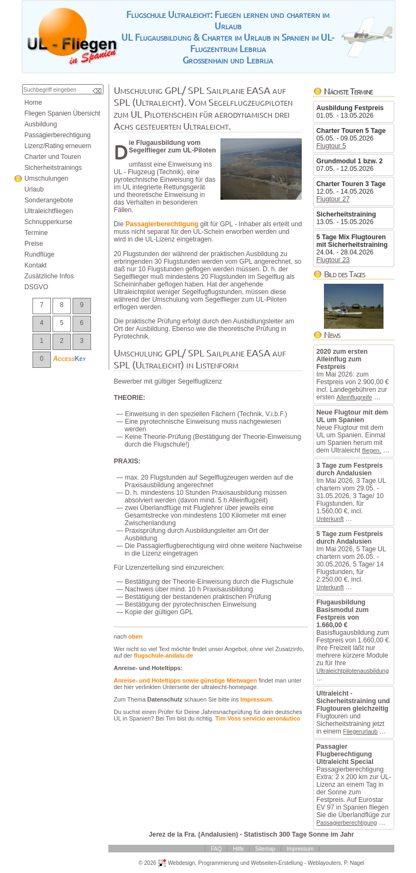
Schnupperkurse (48, 222)
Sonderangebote (48, 200)
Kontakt (35, 265)
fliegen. (371, 450)
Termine (36, 233)
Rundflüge (39, 254)
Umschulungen (46, 178)
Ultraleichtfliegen (48, 211)
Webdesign (181, 862)
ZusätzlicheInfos (49, 276)
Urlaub (34, 189)
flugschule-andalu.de (163, 655)
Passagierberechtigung (346, 822)
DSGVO (36, 287)
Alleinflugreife (354, 397)
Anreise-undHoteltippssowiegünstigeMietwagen (185, 680)
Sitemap (265, 849)
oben (135, 636)
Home (33, 102)
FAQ (216, 849)
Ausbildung (40, 124)
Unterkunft (329, 518)
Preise (33, 243)
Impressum (256, 699)
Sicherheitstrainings (53, 167)
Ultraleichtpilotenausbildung (352, 670)
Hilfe (238, 849)
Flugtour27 (333, 199)
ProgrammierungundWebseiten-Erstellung (250, 862)
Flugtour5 (331, 146)
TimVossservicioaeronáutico (257, 718)
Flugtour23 (333, 260)
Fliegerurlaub (360, 731)
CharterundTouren (52, 157)
